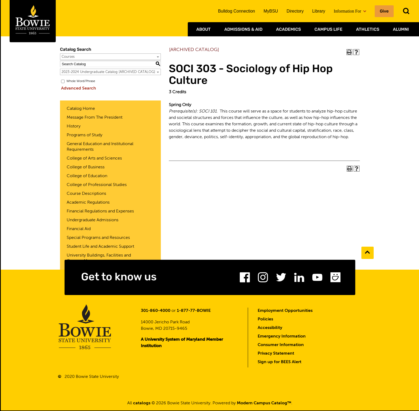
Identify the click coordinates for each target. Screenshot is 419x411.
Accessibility (270, 328)
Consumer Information (281, 345)
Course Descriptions (86, 194)
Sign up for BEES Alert (279, 362)
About (203, 29)
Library (318, 11)
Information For (350, 11)
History (74, 126)
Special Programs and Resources (98, 238)
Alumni (401, 29)
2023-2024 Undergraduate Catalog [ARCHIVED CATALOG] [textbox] (108, 72)
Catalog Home (81, 109)
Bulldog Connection (236, 11)
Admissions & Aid (243, 29)
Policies (265, 320)
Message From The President (94, 117)
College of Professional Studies (97, 185)
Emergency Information (282, 337)
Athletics (367, 29)
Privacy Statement (276, 354)
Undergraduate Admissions (92, 220)
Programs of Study (84, 135)
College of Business (86, 167)
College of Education (87, 176)
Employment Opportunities (285, 311)
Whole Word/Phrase (80, 81)
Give (384, 11)
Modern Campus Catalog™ (264, 404)
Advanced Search (77, 88)
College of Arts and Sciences (94, 158)
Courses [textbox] (68, 57)
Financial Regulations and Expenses (100, 211)
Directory (295, 11)
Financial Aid (79, 229)
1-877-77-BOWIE (194, 311)
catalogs (141, 404)
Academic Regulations (88, 202)
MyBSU (271, 11)
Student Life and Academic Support (100, 247)
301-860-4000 (155, 311)
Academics (288, 29)
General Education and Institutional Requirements (100, 147)
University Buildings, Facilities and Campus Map (99, 258)
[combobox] (110, 56)
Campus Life (328, 29)
